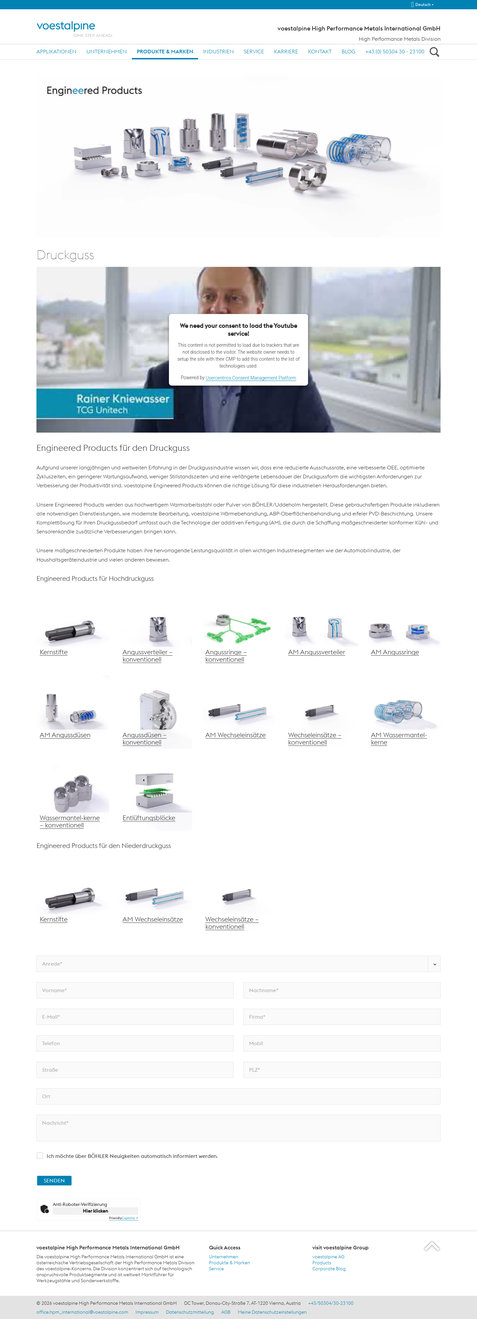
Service (254, 51)
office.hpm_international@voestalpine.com (82, 1312)
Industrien (218, 51)
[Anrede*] (238, 964)
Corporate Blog (329, 1269)
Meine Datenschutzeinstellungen (272, 1312)
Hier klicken (95, 1211)
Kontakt (320, 51)
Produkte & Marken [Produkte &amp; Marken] (229, 1263)
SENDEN (54, 1180)
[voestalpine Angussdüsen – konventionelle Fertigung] (404, 629)
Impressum (147, 1312)
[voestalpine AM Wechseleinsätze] (238, 712)
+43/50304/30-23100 (330, 1303)
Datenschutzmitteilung (190, 1312)
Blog (348, 51)
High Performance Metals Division (400, 38)
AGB (226, 1312)
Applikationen (56, 51)
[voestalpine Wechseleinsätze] (72, 712)
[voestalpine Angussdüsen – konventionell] (155, 712)
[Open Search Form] (433, 51)
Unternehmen (106, 51)
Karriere (286, 51)
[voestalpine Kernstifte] (72, 629)
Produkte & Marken (165, 51)
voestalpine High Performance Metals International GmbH (359, 28)
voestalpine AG (328, 1257)
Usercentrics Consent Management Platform (251, 378)
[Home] (80, 29)
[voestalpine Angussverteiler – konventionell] (155, 629)
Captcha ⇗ (123, 1218)
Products (321, 1263)
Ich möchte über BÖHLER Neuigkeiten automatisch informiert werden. (132, 1156)
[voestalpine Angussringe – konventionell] (238, 629)
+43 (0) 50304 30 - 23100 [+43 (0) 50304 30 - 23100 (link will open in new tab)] (394, 51)
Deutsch (421, 4)
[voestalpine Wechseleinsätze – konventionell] (321, 712)
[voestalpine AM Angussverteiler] (321, 629)
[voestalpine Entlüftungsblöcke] (155, 794)
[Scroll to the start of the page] (432, 1245)
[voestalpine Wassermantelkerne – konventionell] (72, 794)
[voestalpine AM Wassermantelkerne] (404, 712)
